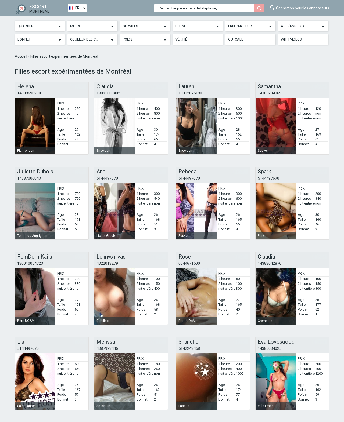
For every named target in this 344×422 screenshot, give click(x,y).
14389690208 (29, 93)
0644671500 (189, 263)
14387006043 (29, 178)
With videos (291, 39)
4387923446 (107, 348)
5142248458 (189, 348)
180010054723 (30, 263)
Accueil (21, 56)
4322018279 (107, 263)
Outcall (235, 39)
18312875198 (190, 93)
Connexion (299, 8)
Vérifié (181, 39)
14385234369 (269, 93)
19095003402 (108, 93)
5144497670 (107, 178)
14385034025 (269, 348)
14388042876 (269, 263)
